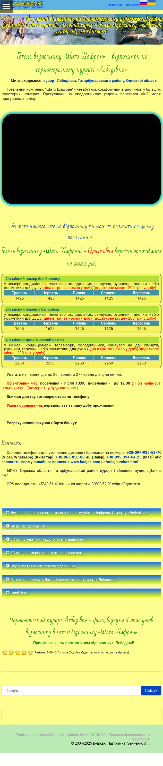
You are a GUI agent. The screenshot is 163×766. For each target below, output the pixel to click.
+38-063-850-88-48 (73, 469)
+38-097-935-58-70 (144, 465)
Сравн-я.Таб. (115, 5)
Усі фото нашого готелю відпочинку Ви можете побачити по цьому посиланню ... (82, 244)
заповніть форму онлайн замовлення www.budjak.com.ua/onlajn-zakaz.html (70, 474)
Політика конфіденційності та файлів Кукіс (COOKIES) (61, 747)
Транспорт (133, 5)
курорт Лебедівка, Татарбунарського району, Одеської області (101, 80)
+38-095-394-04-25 (124, 469)
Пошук (151, 703)
